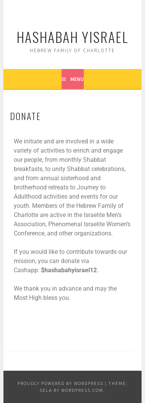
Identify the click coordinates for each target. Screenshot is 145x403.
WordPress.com (82, 390)
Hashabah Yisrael (72, 36)
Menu (77, 79)
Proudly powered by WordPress (60, 383)
